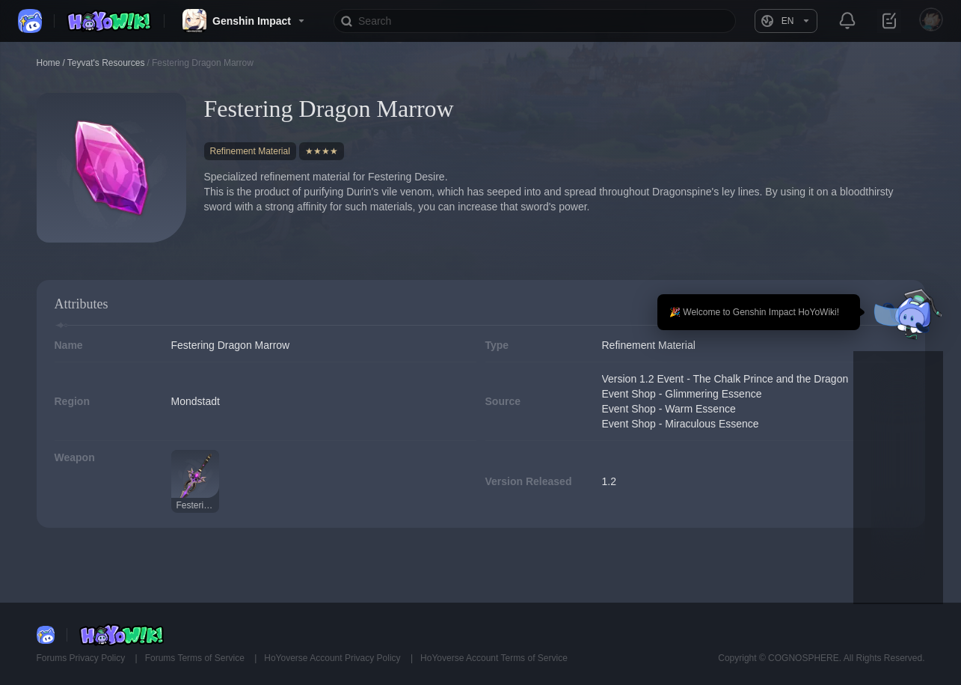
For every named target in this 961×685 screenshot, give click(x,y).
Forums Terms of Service (196, 658)
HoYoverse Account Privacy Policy (333, 658)
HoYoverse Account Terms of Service (494, 658)
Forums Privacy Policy (82, 658)
